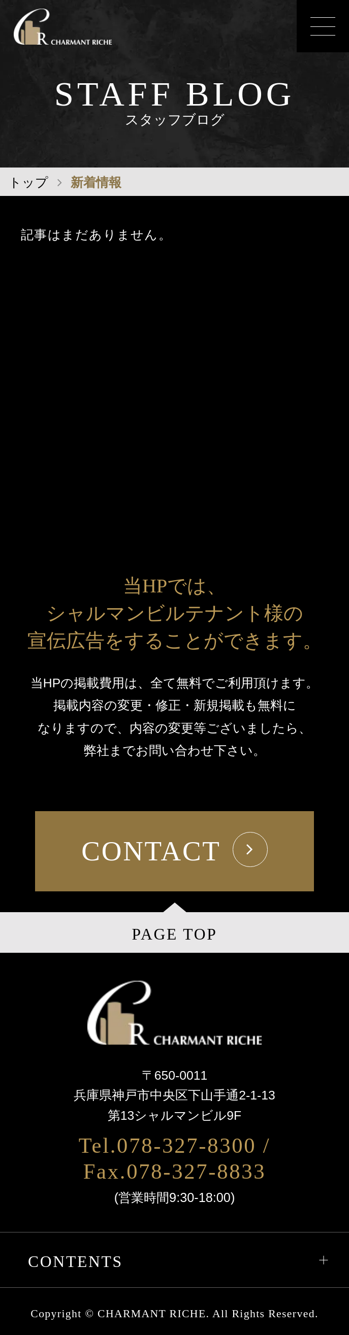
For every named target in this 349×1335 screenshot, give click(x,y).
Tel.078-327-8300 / (175, 1145)
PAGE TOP (174, 934)
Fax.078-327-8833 (174, 1171)
